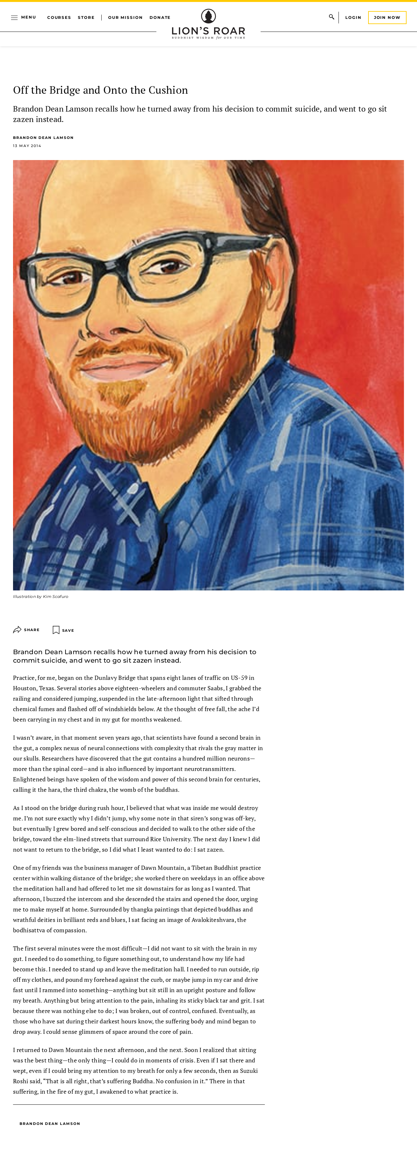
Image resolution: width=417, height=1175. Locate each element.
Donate (160, 17)
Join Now (387, 17)
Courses (59, 17)
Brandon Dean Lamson (43, 137)
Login (353, 17)
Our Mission (125, 17)
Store (86, 17)
